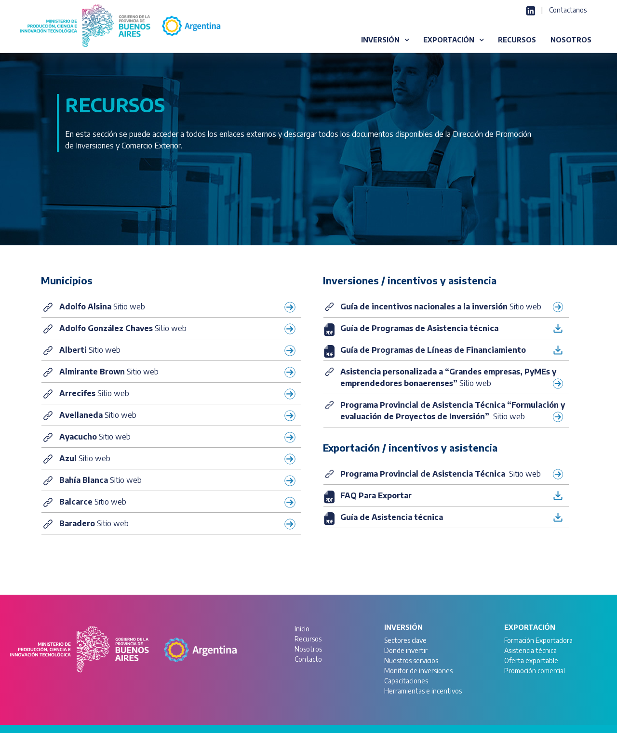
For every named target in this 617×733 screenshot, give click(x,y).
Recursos (308, 639)
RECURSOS (517, 40)
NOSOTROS (570, 40)
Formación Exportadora (538, 640)
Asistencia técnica (530, 650)
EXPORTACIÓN (448, 40)
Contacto (308, 659)
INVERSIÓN (380, 40)
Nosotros (308, 649)
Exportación (529, 627)
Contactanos (568, 10)
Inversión (403, 627)
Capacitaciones (406, 681)
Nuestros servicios (411, 660)
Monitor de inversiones (418, 670)
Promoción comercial (534, 670)
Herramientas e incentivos (423, 691)
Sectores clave (405, 640)
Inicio (302, 629)
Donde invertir (406, 650)
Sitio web (177, 306)
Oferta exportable (531, 660)
